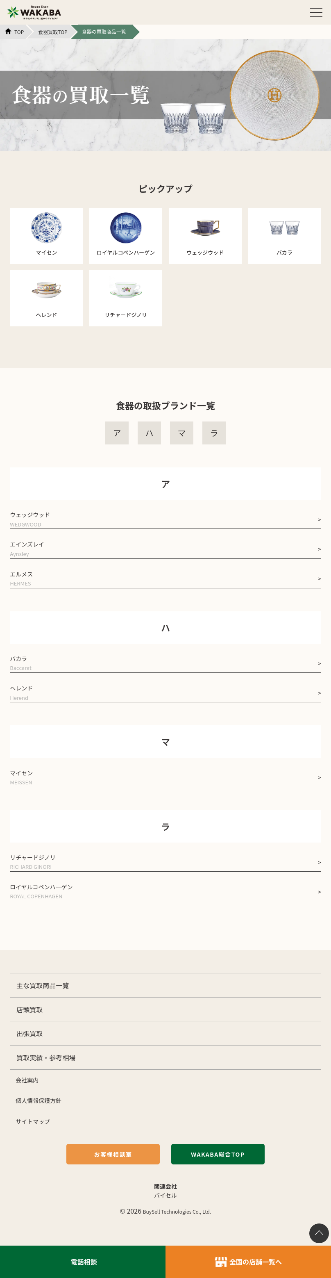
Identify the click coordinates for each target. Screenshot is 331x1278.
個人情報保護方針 (38, 1100)
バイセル (165, 1195)
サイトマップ (33, 1121)
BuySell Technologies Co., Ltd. (177, 1211)
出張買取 (29, 1033)
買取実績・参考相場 (45, 1057)
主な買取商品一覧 (42, 985)
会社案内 (27, 1080)
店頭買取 (29, 1009)
